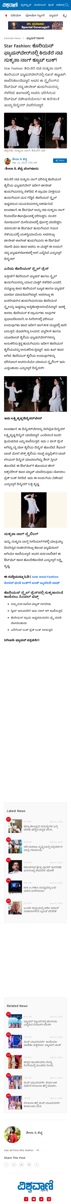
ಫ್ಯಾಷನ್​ (53, 15)
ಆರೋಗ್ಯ (61, 5)
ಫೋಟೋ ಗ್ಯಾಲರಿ (35, 15)
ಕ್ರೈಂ (65, 15)
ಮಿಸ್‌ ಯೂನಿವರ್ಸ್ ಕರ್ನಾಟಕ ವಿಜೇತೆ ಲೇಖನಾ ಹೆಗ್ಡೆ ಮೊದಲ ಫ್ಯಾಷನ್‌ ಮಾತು (40, 1084)
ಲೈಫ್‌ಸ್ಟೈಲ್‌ (27, 5)
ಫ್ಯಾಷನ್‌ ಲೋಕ (35, 38)
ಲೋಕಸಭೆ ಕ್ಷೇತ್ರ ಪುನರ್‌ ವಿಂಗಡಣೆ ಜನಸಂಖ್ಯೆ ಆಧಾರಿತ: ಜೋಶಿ (42, 869)
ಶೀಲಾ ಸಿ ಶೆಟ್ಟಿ (19, 159)
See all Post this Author (22, 1150)
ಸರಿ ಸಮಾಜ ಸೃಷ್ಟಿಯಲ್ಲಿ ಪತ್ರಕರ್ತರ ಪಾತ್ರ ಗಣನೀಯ (43, 849)
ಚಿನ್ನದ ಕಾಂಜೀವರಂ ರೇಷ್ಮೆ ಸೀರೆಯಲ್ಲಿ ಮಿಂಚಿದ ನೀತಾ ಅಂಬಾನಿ (38, 1064)
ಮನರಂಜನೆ (41, 5)
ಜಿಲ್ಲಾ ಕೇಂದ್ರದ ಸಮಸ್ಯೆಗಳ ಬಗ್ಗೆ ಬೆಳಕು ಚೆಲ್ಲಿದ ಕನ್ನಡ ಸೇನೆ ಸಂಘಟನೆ (41, 828)
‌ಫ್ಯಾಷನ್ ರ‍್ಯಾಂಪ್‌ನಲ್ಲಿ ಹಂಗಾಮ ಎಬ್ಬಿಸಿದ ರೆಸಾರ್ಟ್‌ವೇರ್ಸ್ (40, 1023)
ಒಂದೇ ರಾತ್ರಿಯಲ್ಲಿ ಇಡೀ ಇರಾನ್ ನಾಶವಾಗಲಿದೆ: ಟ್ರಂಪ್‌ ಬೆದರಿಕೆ (41, 910)
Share (60, 161)
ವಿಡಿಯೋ (16, 15)
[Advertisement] (35, 684)
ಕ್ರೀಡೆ (52, 5)
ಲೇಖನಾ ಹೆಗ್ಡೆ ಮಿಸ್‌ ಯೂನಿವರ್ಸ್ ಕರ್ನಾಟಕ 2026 (42, 1105)
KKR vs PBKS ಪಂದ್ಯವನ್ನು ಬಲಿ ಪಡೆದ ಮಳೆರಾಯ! (40, 889)
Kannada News (12, 38)
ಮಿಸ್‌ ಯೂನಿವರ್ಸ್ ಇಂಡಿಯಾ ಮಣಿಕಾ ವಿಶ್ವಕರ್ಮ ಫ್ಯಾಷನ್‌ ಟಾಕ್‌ (42, 1044)
